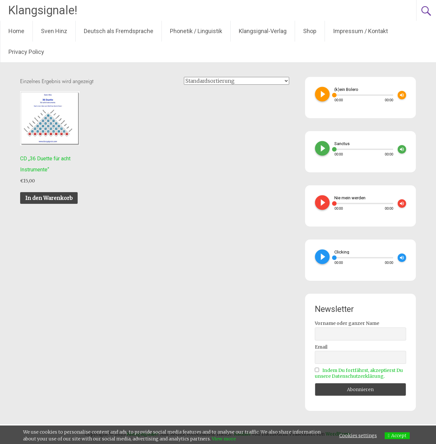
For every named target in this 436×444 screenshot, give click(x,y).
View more (224, 439)
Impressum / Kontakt (360, 31)
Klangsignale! (42, 10)
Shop (309, 31)
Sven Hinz (54, 31)
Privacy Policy (26, 51)
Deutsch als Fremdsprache (118, 31)
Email (321, 347)
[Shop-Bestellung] (236, 81)
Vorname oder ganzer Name (347, 323)
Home (16, 31)
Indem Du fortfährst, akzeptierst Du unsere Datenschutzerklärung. (359, 373)
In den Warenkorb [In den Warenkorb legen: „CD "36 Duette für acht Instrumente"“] (48, 198)
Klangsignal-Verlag (263, 31)
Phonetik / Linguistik (196, 31)
